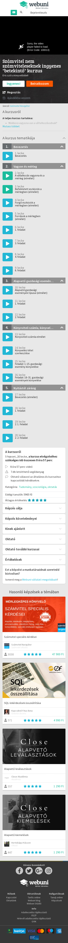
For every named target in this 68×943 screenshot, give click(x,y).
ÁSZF (34, 915)
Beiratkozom (39, 84)
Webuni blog (34, 900)
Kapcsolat (11, 897)
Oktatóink (11, 900)
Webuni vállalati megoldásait (39, 579)
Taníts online (34, 897)
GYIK (34, 921)
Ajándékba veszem (16, 98)
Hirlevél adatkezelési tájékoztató (34, 918)
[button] (11, 126)
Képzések (57, 900)
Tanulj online (57, 897)
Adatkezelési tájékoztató (34, 912)
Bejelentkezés (38, 12)
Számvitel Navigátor (20, 105)
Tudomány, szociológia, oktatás (38, 487)
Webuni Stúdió (34, 903)
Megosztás (11, 92)
